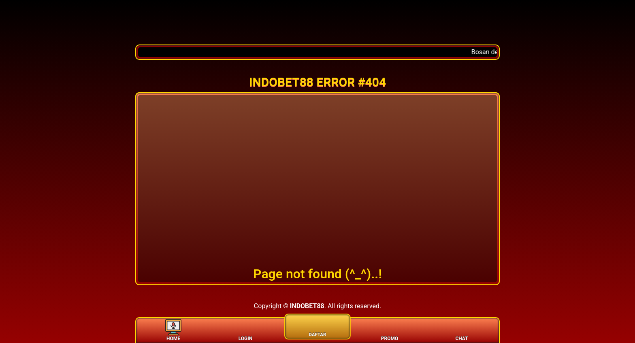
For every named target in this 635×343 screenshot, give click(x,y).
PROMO (389, 329)
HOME (173, 329)
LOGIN (245, 329)
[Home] (317, 22)
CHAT (462, 329)
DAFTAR (317, 325)
